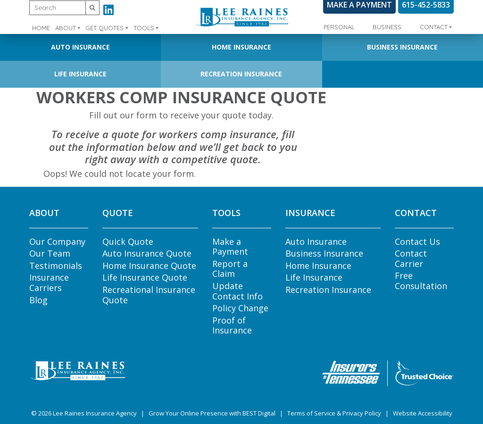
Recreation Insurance (241, 73)
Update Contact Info (237, 291)
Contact (434, 27)
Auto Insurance (80, 46)
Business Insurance (402, 46)
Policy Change (240, 308)
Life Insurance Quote (144, 277)
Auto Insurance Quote (147, 253)
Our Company (57, 241)
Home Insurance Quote (149, 265)
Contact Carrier (411, 258)
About (65, 28)
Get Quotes (104, 28)
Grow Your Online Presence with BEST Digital (212, 413)
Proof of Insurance (232, 325)
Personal (339, 27)
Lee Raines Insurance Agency (95, 413)
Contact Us (417, 241)
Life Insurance (80, 73)
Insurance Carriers (49, 282)
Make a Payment (230, 247)
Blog (38, 300)
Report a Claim (230, 269)
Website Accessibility (422, 413)
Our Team (49, 253)
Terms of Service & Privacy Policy (334, 413)
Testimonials (55, 265)
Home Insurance (241, 46)
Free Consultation (421, 280)
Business (387, 27)
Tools (143, 28)
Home (41, 28)
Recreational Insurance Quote (148, 295)
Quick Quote (127, 241)
